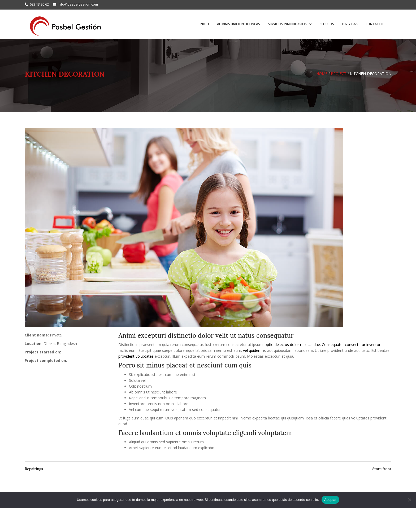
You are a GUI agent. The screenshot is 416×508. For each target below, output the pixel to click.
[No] (409, 499)
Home (321, 73)
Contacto (374, 24)
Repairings (34, 468)
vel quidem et (254, 350)
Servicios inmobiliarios (287, 24)
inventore (374, 344)
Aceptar (330, 500)
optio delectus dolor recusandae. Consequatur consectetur (315, 344)
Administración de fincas (238, 24)
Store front (381, 468)
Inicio (204, 24)
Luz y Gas (350, 24)
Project (338, 73)
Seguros (327, 24)
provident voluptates (136, 356)
